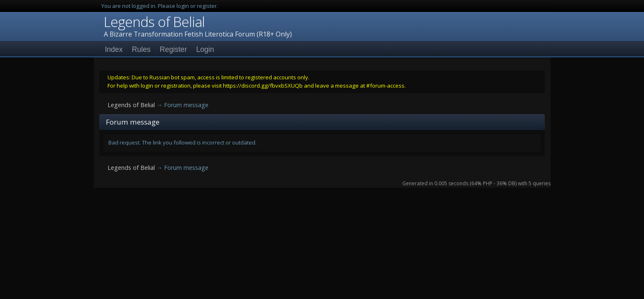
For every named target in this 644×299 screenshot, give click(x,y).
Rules (141, 49)
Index (113, 49)
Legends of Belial (154, 21)
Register (173, 49)
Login (205, 49)
